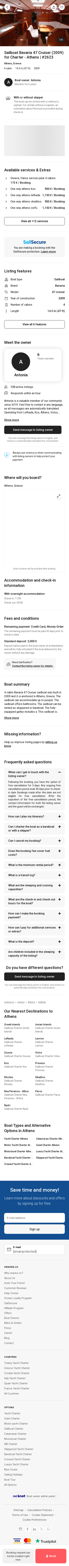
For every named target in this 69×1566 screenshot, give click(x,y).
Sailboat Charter (13, 1428)
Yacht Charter (12, 1413)
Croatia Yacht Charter (16, 1373)
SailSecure (10, 1303)
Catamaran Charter (15, 1433)
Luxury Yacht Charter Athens (50, 1151)
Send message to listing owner (33, 429)
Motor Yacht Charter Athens (18, 1145)
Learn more (48, 251)
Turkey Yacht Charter (16, 1363)
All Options (10, 1484)
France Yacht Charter (16, 1388)
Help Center (11, 1293)
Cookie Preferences (34, 1519)
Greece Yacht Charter (17, 1368)
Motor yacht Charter (16, 1423)
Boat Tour (10, 1479)
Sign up (34, 1229)
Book (51, 1556)
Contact (9, 1343)
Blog (6, 1338)
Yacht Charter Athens (16, 1138)
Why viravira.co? (13, 1273)
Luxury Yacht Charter (16, 1464)
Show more (11, 718)
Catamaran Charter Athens (50, 1138)
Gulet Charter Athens (48, 1145)
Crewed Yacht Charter (17, 1459)
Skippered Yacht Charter (18, 1449)
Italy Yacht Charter (15, 1378)
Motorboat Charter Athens (18, 1151)
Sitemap (18, 1510)
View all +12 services (34, 221)
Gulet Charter (12, 1418)
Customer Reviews (15, 1288)
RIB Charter (10, 1444)
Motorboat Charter (15, 1439)
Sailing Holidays (13, 1474)
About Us (9, 1278)
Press (7, 1328)
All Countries (11, 1393)
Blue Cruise (11, 1469)
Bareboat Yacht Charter (18, 1454)
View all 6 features (34, 324)
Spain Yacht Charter (16, 1383)
